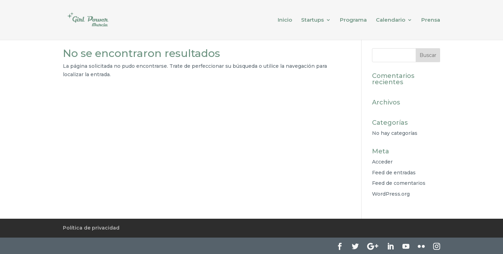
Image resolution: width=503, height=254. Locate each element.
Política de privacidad (91, 228)
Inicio (285, 20)
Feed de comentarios (398, 183)
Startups (312, 20)
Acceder (382, 162)
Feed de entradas (394, 172)
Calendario (390, 20)
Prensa (430, 20)
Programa (353, 20)
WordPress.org (391, 194)
